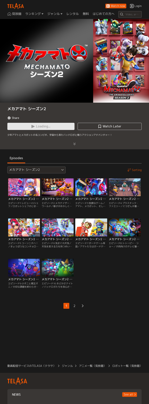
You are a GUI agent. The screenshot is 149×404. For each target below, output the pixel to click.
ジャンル (67, 366)
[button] (115, 6)
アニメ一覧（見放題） (92, 366)
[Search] (129, 14)
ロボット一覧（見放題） (127, 366)
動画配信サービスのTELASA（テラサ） (31, 366)
